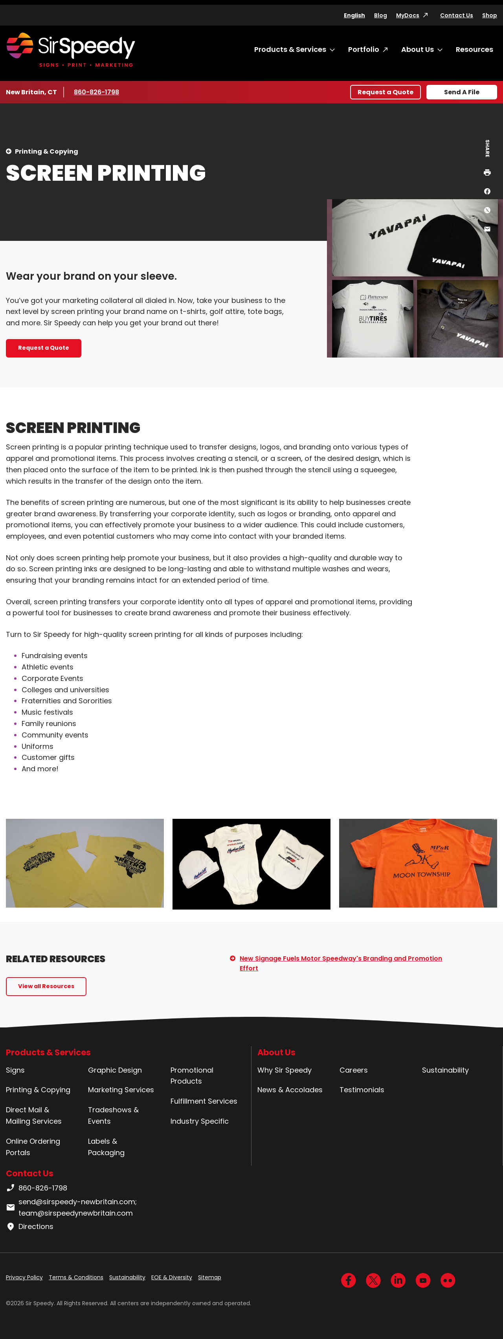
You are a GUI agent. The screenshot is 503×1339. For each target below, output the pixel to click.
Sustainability (445, 1070)
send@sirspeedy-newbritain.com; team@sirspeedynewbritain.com (71, 1207)
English (354, 15)
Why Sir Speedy (284, 1070)
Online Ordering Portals (33, 1146)
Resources (474, 49)
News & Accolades (290, 1090)
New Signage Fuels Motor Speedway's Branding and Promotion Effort (341, 963)
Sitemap (209, 1277)
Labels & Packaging (106, 1146)
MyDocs (407, 15)
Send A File (461, 92)
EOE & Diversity (171, 1277)
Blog (380, 15)
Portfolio (363, 49)
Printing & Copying (46, 151)
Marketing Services (121, 1090)
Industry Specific (200, 1121)
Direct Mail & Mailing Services (34, 1115)
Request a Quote (385, 92)
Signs (15, 1070)
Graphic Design (115, 1070)
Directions (29, 1227)
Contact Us (456, 15)
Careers (354, 1070)
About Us (417, 49)
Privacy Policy (24, 1277)
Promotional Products (192, 1075)
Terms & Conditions (76, 1277)
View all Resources (46, 986)
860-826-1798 (97, 92)
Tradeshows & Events (113, 1115)
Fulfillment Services (204, 1101)
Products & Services (290, 49)
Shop (489, 15)
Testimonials (362, 1090)
